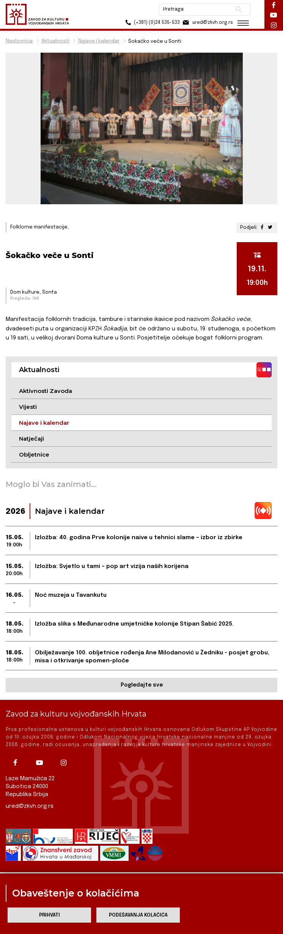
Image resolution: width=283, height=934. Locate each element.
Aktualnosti (55, 41)
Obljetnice (34, 454)
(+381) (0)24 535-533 (150, 22)
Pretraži (238, 9)
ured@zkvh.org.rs (29, 806)
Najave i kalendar (98, 41)
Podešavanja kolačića (138, 915)
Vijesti (28, 406)
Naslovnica (19, 41)
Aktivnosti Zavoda (45, 390)
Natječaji (31, 438)
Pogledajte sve (142, 685)
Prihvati (49, 915)
